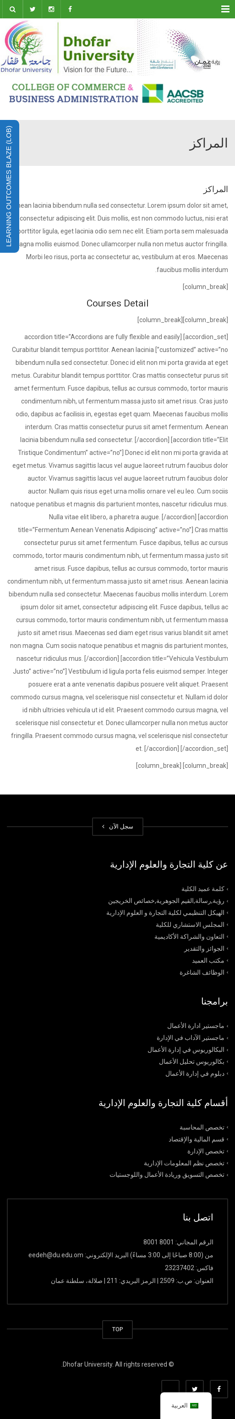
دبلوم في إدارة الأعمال (194, 1073)
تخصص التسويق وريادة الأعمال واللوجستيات (166, 1174)
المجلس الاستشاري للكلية (190, 924)
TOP (117, 1329)
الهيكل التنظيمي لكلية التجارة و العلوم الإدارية (165, 912)
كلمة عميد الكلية (202, 888)
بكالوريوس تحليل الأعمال (191, 1061)
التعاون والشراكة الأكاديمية (189, 936)
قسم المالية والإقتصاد (196, 1138)
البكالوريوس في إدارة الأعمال (186, 1049)
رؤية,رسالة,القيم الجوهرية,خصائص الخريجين (166, 900)
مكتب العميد (208, 960)
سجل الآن (117, 826)
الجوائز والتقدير (204, 948)
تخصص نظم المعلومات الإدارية (184, 1162)
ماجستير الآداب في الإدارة (190, 1037)
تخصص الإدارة (205, 1150)
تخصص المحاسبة (202, 1127)
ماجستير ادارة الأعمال (195, 1025)
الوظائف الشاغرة (202, 972)
